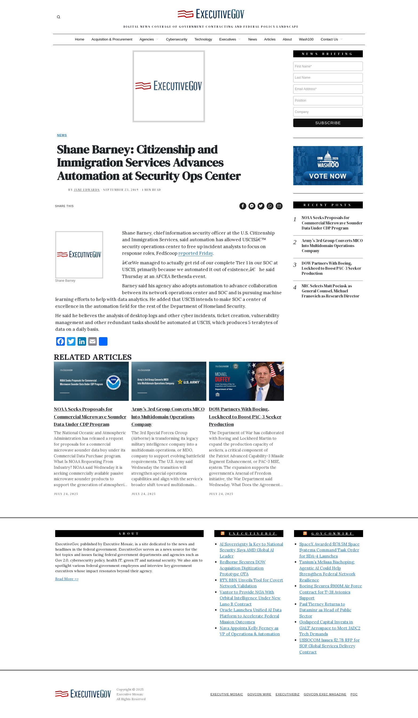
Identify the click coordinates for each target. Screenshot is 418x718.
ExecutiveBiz (253, 533)
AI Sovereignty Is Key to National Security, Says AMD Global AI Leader (251, 550)
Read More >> (67, 578)
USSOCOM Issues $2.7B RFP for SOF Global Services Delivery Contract (329, 646)
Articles (270, 39)
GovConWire (332, 533)
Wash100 (307, 39)
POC (354, 694)
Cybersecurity (176, 39)
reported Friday (195, 253)
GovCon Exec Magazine (324, 694)
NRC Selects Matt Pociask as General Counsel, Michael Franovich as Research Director (331, 297)
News (252, 39)
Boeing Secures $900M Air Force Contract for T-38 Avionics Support (330, 591)
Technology (203, 39)
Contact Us (330, 39)
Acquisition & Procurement (111, 39)
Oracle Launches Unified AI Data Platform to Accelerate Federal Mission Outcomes (251, 615)
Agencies (146, 39)
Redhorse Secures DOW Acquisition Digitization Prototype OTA (243, 567)
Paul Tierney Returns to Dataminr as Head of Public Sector (325, 610)
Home (78, 39)
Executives (227, 39)
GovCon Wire (258, 694)
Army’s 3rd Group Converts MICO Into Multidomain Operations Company (167, 416)
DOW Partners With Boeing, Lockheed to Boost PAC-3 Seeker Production (245, 416)
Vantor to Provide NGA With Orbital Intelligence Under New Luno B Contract (250, 598)
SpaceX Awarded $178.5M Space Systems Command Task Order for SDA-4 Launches (329, 550)
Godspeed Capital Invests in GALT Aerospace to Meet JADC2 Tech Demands (329, 627)
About (287, 39)
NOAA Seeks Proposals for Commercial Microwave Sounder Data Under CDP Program (90, 416)
